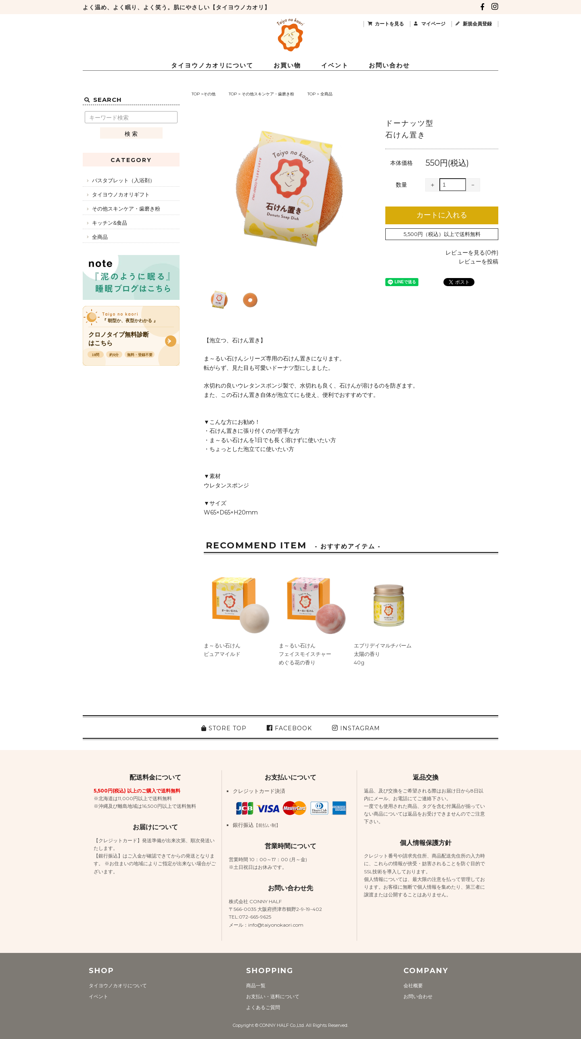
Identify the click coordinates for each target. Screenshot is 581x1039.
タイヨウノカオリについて (212, 65)
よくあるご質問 (263, 1007)
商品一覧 (255, 985)
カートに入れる (441, 215)
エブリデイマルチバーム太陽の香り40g (383, 654)
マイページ (433, 24)
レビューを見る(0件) (471, 252)
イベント (335, 65)
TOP (196, 94)
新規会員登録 (477, 24)
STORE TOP (224, 728)
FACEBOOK (289, 728)
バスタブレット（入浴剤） (123, 180)
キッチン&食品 (109, 222)
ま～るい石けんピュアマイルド (222, 649)
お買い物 (287, 65)
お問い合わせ (389, 65)
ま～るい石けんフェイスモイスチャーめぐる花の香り (305, 654)
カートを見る (389, 24)
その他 (209, 94)
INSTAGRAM (356, 728)
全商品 (326, 94)
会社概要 (413, 985)
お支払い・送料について (272, 996)
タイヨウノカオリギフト (121, 194)
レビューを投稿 (478, 261)
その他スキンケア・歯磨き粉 (268, 94)
